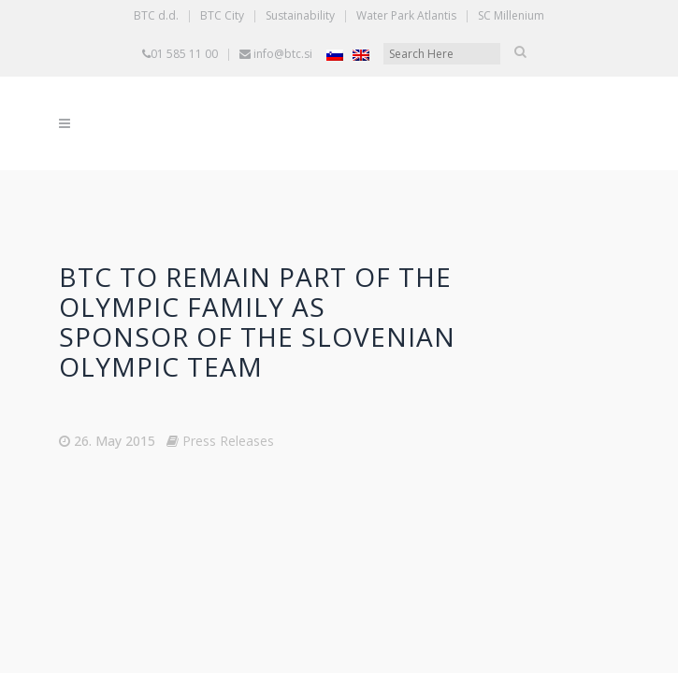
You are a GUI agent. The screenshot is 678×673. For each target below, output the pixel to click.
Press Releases (228, 441)
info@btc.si (282, 54)
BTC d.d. (156, 15)
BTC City (222, 15)
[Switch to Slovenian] (334, 55)
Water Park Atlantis (406, 15)
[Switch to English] (361, 55)
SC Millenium (511, 15)
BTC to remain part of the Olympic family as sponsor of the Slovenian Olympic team (257, 321)
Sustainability (300, 15)
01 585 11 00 (184, 54)
